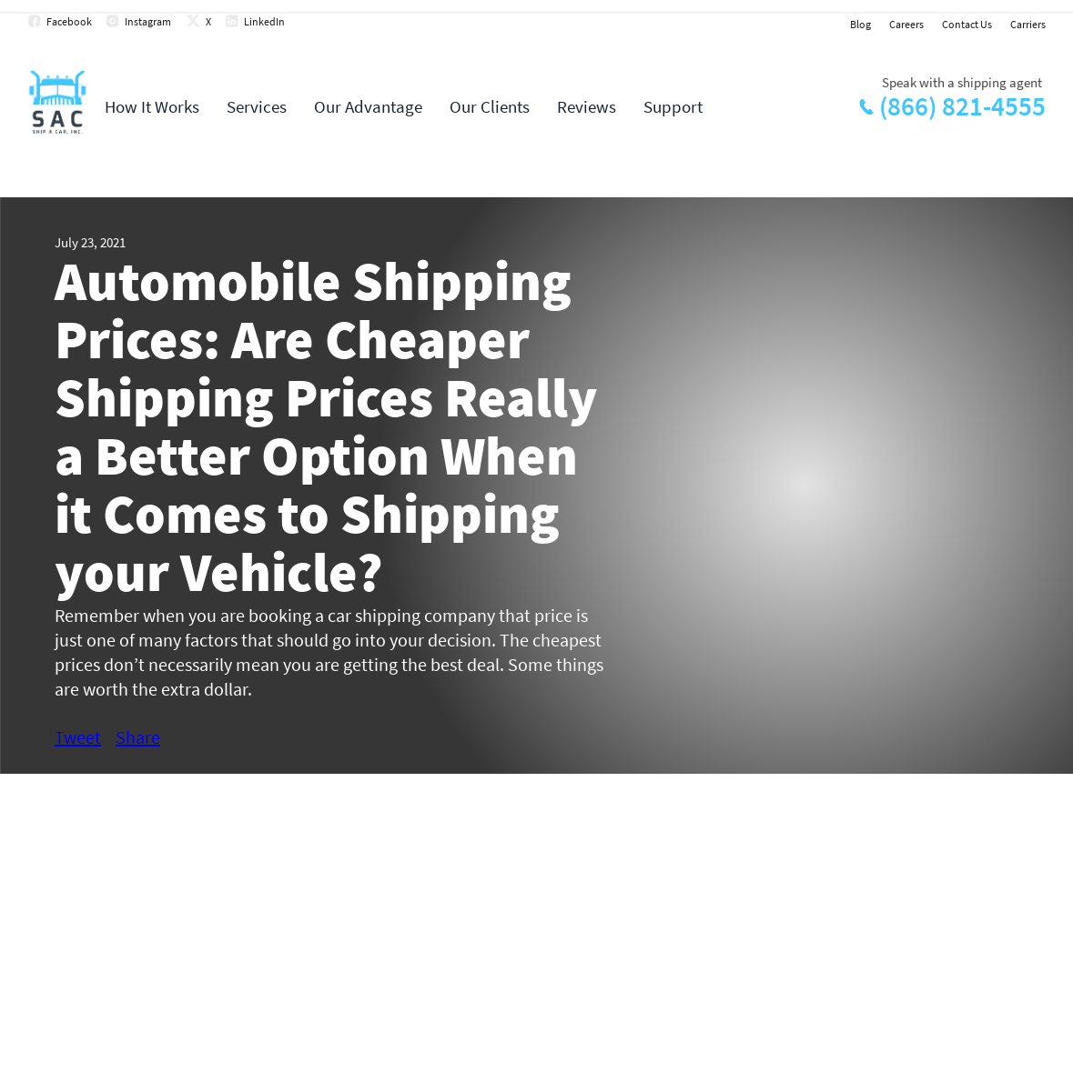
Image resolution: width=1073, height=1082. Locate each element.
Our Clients (490, 106)
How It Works (152, 106)
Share (138, 737)
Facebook (69, 21)
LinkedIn (264, 21)
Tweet (78, 737)
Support (673, 106)
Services (257, 106)
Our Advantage (368, 106)
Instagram (148, 21)
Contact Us (967, 24)
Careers (906, 24)
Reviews (586, 106)
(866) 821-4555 (962, 106)
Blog (860, 24)
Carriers (1028, 24)
